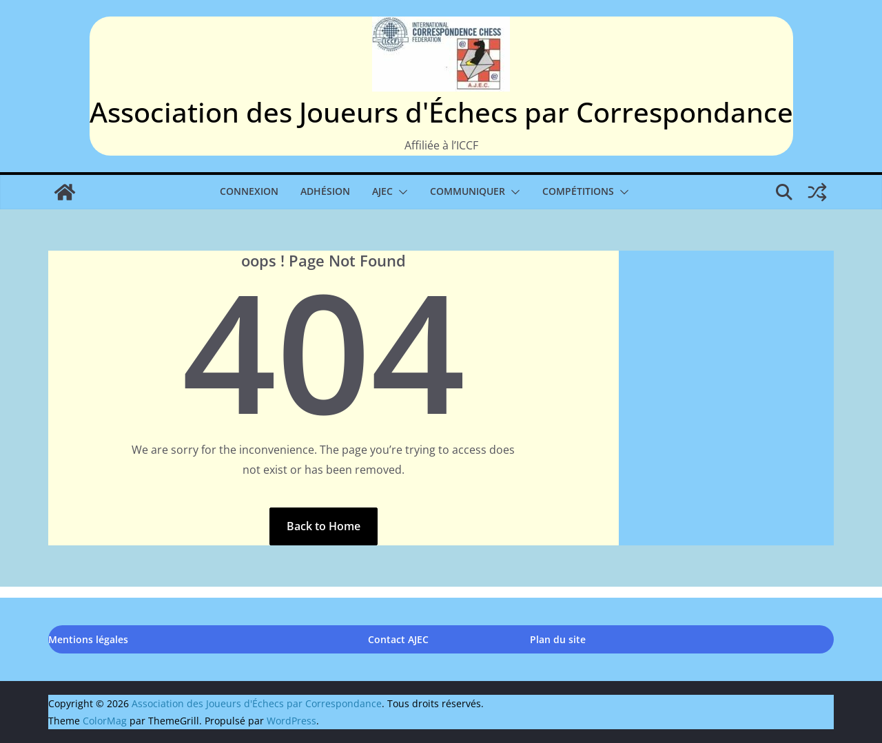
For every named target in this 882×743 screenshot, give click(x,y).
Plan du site (558, 639)
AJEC (382, 191)
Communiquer (467, 191)
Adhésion (325, 191)
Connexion (249, 191)
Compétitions (578, 191)
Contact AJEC (398, 639)
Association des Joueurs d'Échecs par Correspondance (441, 112)
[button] (400, 192)
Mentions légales (88, 639)
